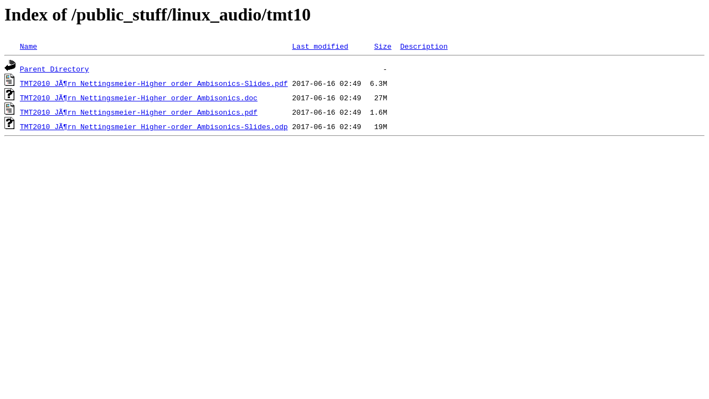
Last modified (320, 46)
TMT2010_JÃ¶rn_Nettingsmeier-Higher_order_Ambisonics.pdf (139, 112)
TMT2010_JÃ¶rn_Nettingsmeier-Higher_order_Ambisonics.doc (139, 98)
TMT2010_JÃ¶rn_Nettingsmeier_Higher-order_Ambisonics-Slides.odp (154, 126)
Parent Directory (54, 69)
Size (382, 46)
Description (424, 46)
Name (28, 46)
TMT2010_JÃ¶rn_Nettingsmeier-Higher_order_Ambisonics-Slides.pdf (154, 83)
